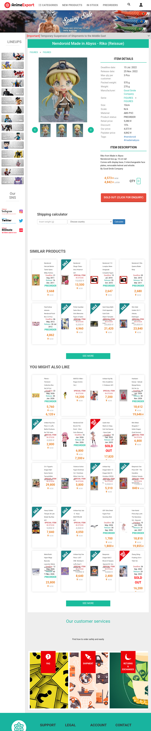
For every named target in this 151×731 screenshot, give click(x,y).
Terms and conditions (75, 695)
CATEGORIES (48, 5)
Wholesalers (96, 707)
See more (88, 344)
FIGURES (34, 52)
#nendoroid (130, 136)
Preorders (110, 5)
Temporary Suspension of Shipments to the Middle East (66, 35)
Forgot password (98, 695)
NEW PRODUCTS (72, 5)
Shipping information (49, 701)
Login (92, 701)
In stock (92, 5)
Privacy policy (71, 701)
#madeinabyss (131, 140)
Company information (75, 707)
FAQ (42, 695)
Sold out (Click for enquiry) (123, 197)
